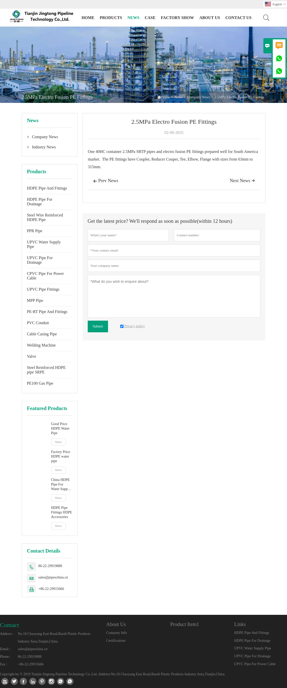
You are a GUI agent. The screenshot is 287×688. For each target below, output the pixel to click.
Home (88, 17)
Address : (6, 634)
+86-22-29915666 (51, 589)
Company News (198, 97)
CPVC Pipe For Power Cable (45, 275)
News (133, 17)
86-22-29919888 (50, 566)
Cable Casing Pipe (42, 334)
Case (150, 17)
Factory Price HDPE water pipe (60, 456)
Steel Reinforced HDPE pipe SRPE (46, 369)
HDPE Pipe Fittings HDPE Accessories (61, 512)
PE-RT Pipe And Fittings (47, 311)
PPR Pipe (34, 231)
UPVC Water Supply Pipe (44, 244)
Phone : (5, 657)
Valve (31, 356)
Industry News (44, 147)
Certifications (116, 641)
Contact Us (238, 17)
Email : (5, 649)
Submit (98, 326)
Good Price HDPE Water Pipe (60, 428)
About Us (209, 17)
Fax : (3, 664)
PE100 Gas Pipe (40, 383)
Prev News (105, 181)
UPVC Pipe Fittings (43, 289)
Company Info (116, 633)
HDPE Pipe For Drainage (39, 201)
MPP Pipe (35, 300)
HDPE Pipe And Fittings (47, 188)
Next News (242, 180)
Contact (9, 625)
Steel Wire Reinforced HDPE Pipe (45, 217)
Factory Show (177, 17)
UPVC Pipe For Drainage (40, 260)
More (58, 442)
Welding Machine (41, 345)
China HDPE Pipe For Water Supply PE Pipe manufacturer (60, 484)
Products (111, 17)
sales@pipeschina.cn (53, 577)
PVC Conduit (38, 323)
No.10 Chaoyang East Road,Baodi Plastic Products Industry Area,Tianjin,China (54, 637)
